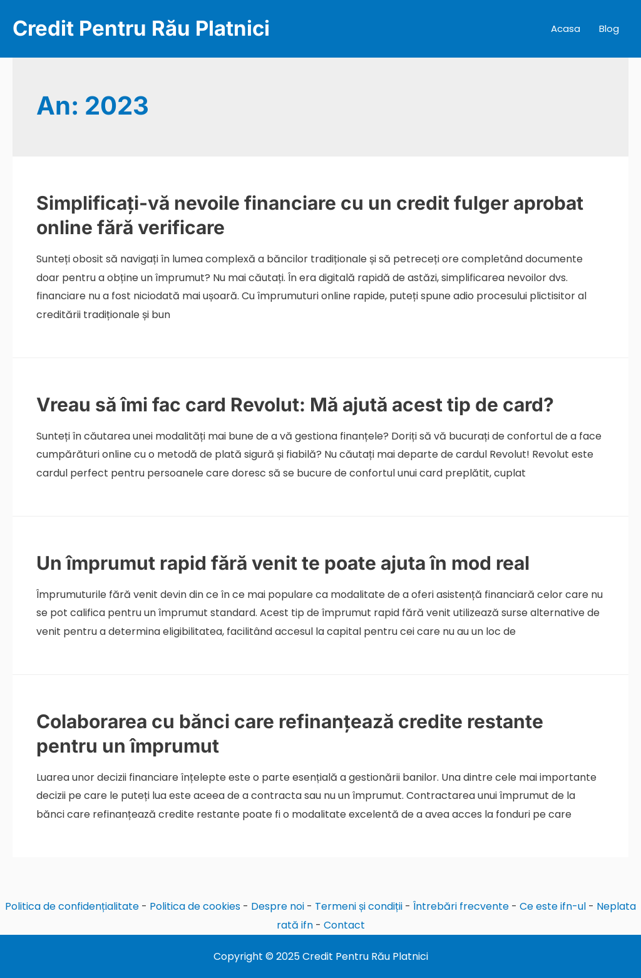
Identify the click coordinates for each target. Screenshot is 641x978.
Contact (344, 925)
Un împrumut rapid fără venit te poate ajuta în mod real (283, 563)
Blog (609, 28)
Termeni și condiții (359, 906)
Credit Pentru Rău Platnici (141, 28)
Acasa (565, 28)
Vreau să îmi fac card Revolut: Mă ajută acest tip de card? (295, 404)
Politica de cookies (195, 906)
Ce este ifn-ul (553, 906)
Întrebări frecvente (461, 906)
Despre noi (277, 906)
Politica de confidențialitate (72, 906)
